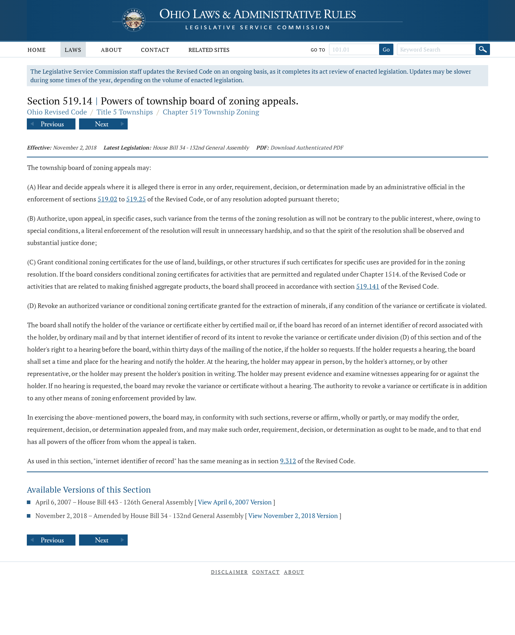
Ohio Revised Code (57, 112)
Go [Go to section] (386, 49)
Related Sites (209, 50)
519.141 (367, 286)
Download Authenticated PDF (306, 147)
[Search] (483, 49)
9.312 (288, 460)
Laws (73, 50)
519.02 (107, 199)
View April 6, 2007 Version (235, 502)
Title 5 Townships (125, 112)
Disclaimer (229, 571)
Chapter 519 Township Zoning (211, 112)
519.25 (136, 199)
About (111, 50)
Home (37, 50)
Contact (155, 50)
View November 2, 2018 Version (293, 515)
